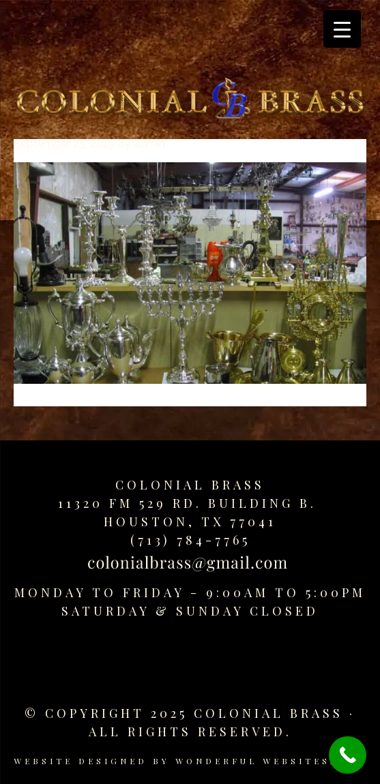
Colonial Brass (190, 485)
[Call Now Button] (347, 755)
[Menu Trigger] (342, 29)
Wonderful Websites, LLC (271, 760)
